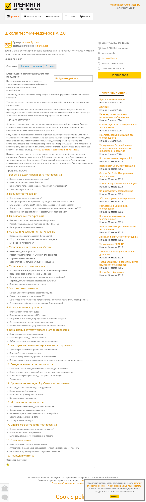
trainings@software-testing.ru (125, 4)
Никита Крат (41, 45)
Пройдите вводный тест (66, 78)
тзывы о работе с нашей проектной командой (57, 150)
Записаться (119, 75)
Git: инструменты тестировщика (116, 191)
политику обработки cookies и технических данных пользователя (114, 484)
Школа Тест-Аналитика (111, 272)
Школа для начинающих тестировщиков (112, 217)
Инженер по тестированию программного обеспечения (114, 116)
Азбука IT (104, 107)
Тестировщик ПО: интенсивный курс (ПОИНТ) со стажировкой (118, 263)
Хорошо (114, 496)
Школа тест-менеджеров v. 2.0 (115, 158)
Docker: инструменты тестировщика (118, 183)
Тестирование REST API (111, 244)
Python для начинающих (112, 99)
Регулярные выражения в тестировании (113, 207)
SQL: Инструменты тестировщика (117, 198)
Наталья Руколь (30, 42)
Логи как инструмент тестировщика (118, 236)
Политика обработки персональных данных (73, 483)
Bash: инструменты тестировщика (117, 165)
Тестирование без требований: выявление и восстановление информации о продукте (115, 148)
